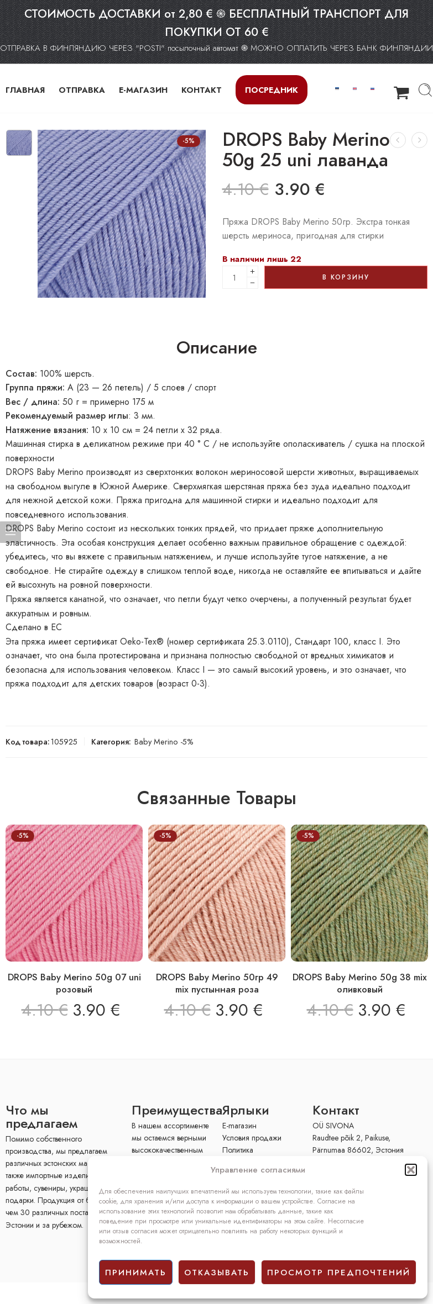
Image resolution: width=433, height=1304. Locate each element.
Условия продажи (251, 1137)
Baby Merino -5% (164, 741)
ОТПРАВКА (82, 90)
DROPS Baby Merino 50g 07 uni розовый (74, 983)
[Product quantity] (234, 277)
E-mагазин (239, 1125)
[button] (410, 1169)
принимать (135, 1272)
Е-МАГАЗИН (143, 90)
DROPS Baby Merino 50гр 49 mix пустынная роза (217, 983)
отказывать (216, 1272)
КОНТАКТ (201, 90)
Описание (216, 348)
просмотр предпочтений (338, 1272)
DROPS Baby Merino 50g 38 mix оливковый (360, 983)
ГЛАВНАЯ (25, 90)
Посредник (271, 90)
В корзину (345, 277)
